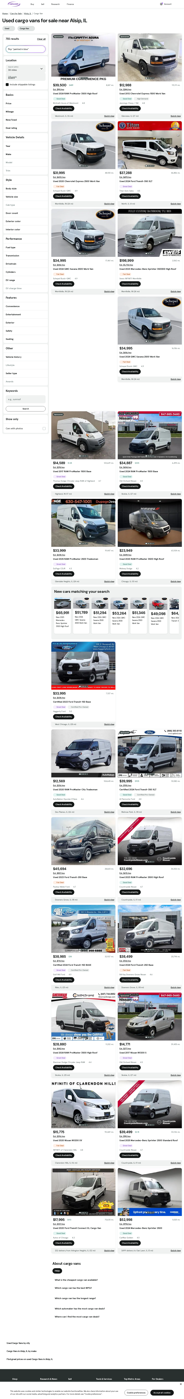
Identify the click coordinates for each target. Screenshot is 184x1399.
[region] (92, 1390)
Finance (70, 4)
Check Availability (63, 108)
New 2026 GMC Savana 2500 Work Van (81, 620)
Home (5, 13)
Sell (42, 4)
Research (55, 4)
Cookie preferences (136, 1392)
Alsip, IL (27, 13)
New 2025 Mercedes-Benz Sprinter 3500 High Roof (62, 622)
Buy (32, 4)
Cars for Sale (16, 13)
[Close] (181, 1384)
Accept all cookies (162, 1392)
